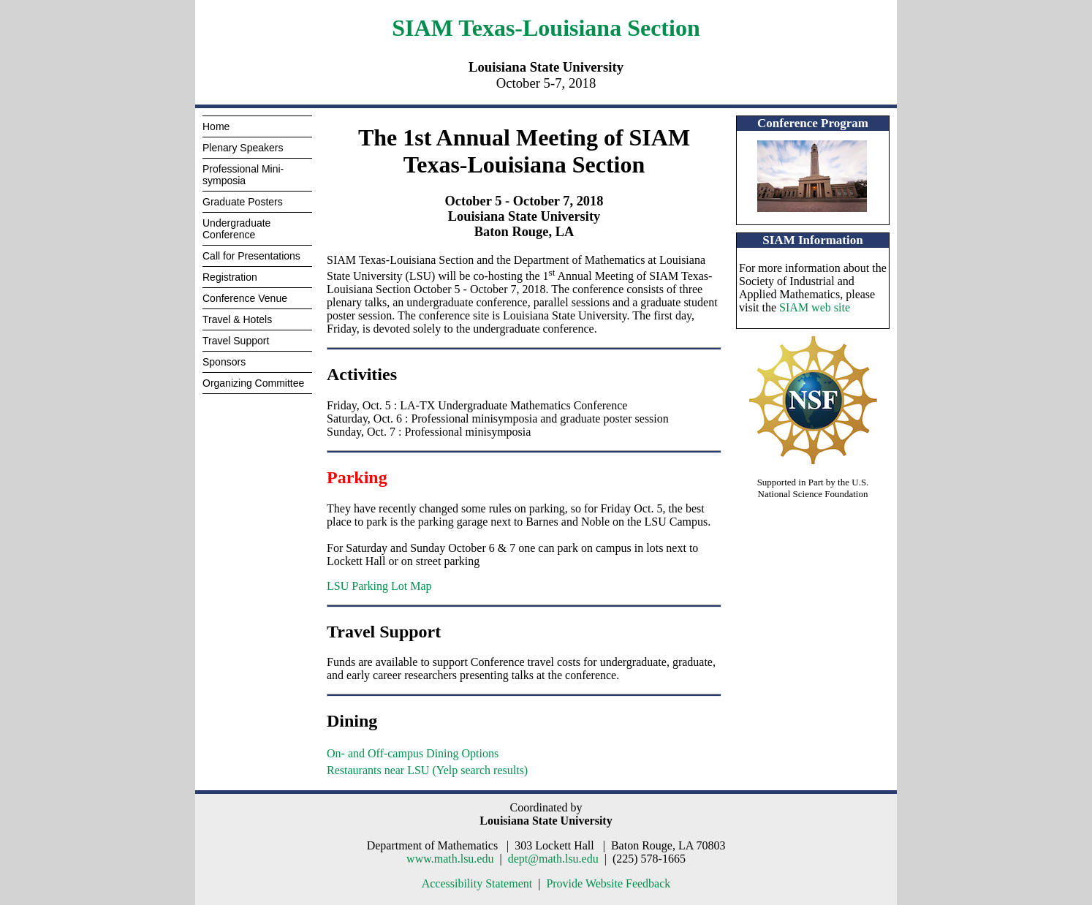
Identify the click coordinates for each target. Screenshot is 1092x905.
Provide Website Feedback (608, 883)
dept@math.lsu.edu (553, 858)
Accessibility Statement (477, 883)
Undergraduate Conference (236, 229)
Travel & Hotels (237, 319)
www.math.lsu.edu (449, 858)
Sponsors (224, 362)
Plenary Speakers (243, 148)
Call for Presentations (251, 256)
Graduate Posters (242, 202)
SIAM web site (814, 307)
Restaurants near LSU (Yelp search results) (427, 770)
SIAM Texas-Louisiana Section (545, 28)
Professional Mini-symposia (243, 174)
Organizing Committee (253, 383)
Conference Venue (244, 298)
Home (216, 126)
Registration (229, 277)
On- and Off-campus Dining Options (412, 753)
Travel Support (235, 341)
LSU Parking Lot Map (379, 586)
